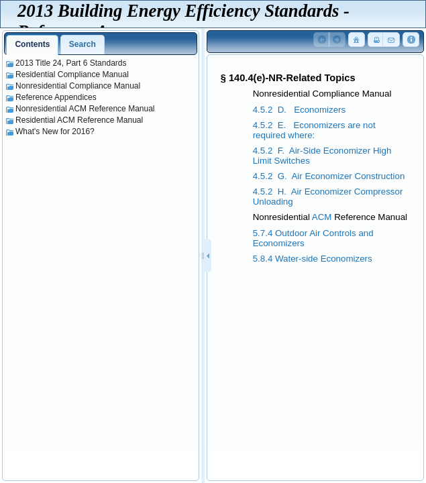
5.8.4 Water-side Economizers (312, 259)
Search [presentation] (82, 44)
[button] (322, 40)
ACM (322, 217)
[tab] (32, 45)
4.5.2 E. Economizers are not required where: (314, 130)
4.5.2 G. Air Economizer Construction (329, 176)
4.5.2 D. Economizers (299, 110)
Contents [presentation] (32, 44)
